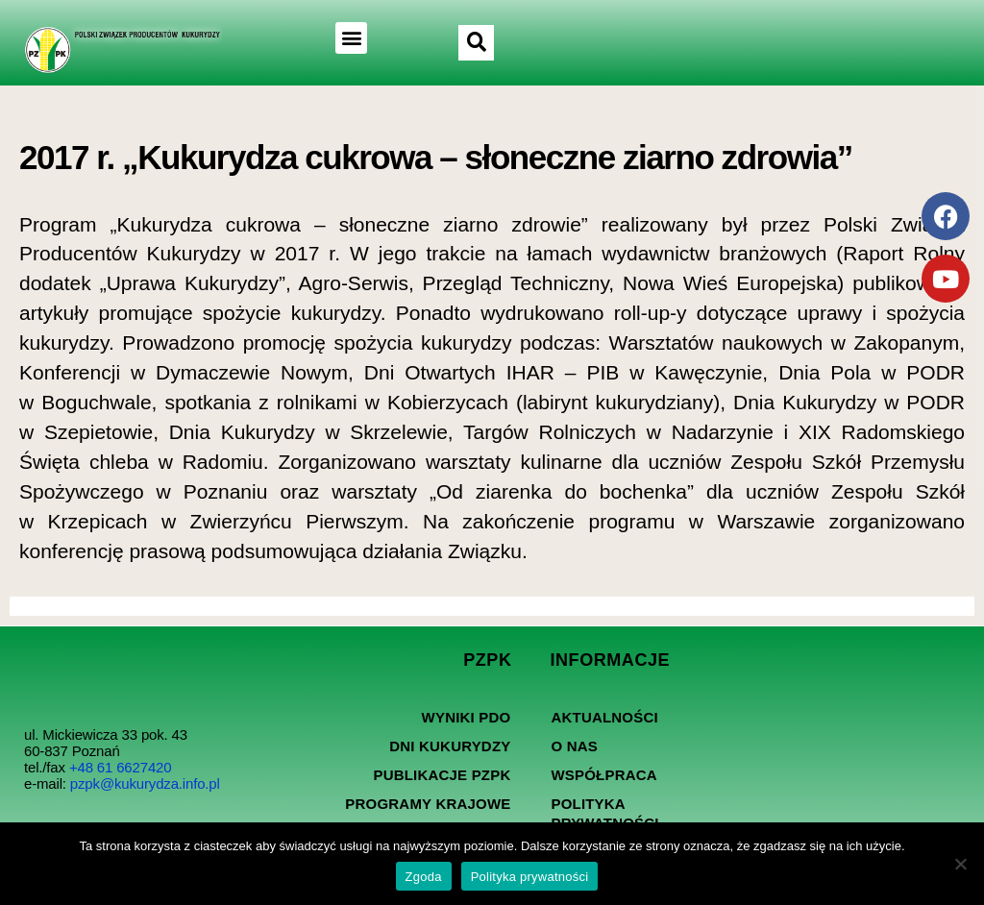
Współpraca (603, 775)
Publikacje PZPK (441, 775)
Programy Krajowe (427, 803)
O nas (574, 746)
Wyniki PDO (466, 717)
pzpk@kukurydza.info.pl (145, 783)
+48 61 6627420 (120, 767)
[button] (351, 38)
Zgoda (424, 876)
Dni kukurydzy (449, 746)
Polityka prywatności (604, 813)
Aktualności (604, 717)
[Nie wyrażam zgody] (960, 863)
